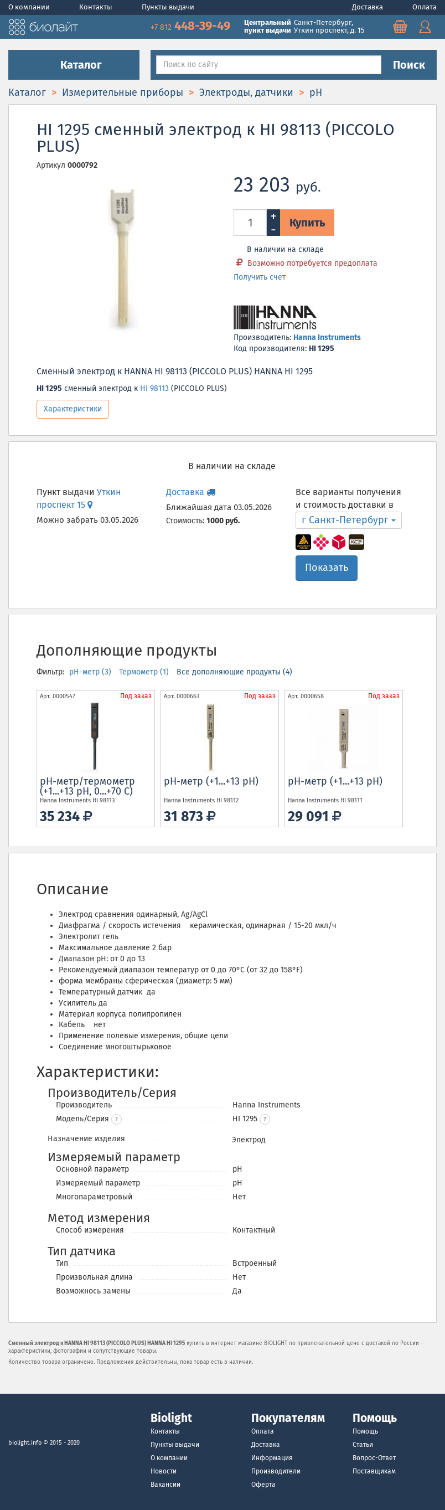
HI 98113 (154, 388)
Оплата (424, 7)
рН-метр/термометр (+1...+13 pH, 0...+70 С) (87, 786)
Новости (164, 1471)
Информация (272, 1458)
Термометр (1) (145, 672)
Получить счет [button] (260, 277)
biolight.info (25, 1442)
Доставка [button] (190, 492)
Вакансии (165, 1484)
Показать (326, 567)
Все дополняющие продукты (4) (234, 672)
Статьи (363, 1445)
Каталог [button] (74, 64)
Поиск (409, 64)
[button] (265, 1119)
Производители (276, 1471)
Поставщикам (374, 1471)
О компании (29, 7)
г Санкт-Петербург (349, 520)
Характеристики (73, 409)
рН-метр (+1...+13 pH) (211, 781)
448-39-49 (192, 25)
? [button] (116, 1119)
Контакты (96, 7)
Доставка (368, 7)
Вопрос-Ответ (374, 1458)
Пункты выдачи (168, 7)
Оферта (263, 1484)
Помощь (365, 1431)
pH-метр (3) (91, 672)
